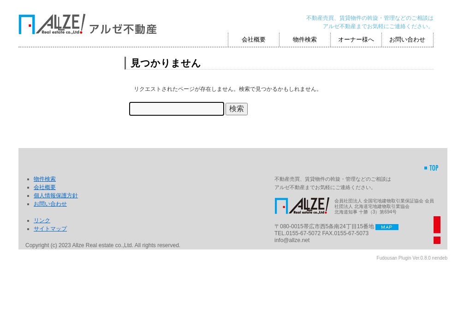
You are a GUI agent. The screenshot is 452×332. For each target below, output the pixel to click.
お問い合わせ (407, 39)
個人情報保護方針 (56, 195)
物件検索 (305, 39)
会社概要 (254, 39)
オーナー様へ (356, 39)
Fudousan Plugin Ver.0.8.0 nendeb (412, 258)
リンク (42, 220)
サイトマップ (50, 228)
